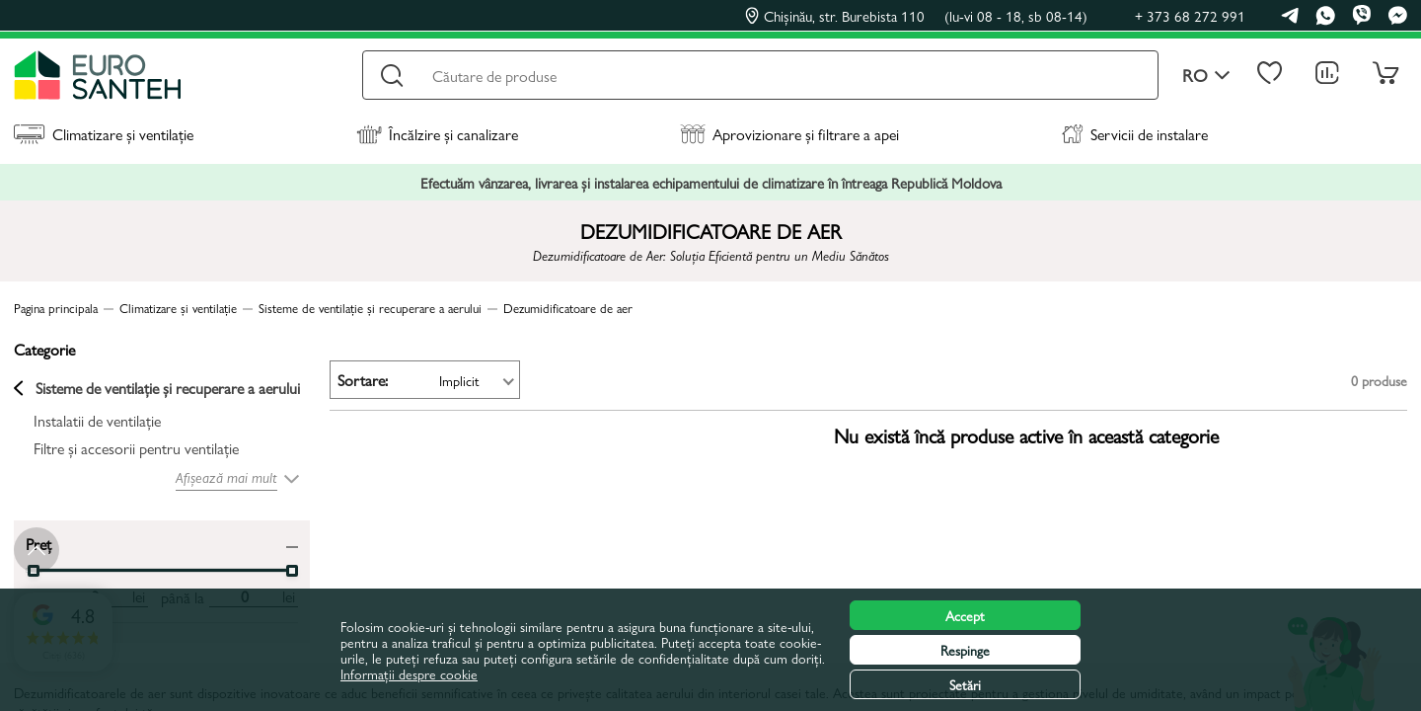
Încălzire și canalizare (437, 133)
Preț (38, 542)
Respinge (965, 650)
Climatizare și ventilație (103, 133)
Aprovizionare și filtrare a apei (789, 133)
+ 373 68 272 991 (1190, 15)
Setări (965, 684)
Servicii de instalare (1135, 133)
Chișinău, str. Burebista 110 (916, 16)
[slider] (292, 571)
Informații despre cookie (409, 673)
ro (1206, 75)
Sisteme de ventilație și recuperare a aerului (157, 388)
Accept (965, 615)
